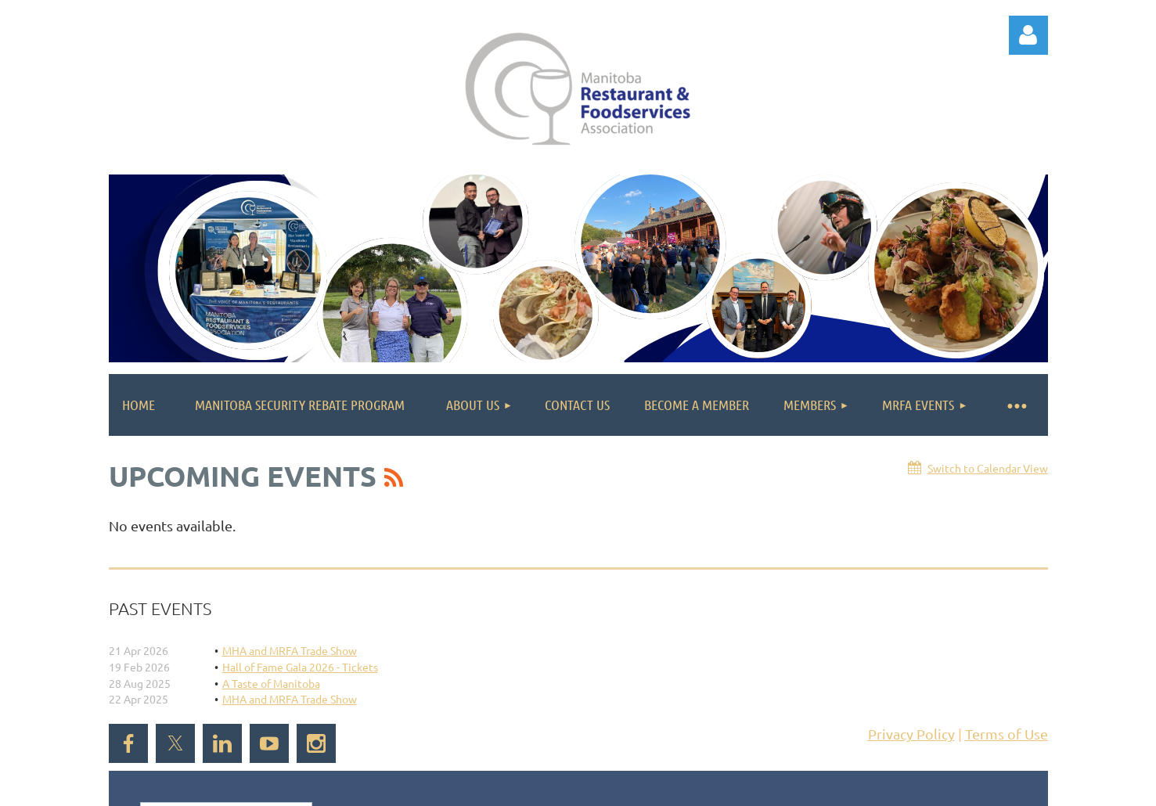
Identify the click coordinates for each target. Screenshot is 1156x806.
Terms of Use (1006, 733)
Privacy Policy (911, 733)
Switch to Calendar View (987, 468)
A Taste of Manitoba (271, 683)
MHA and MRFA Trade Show (289, 650)
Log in (1028, 35)
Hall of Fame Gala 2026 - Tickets (300, 667)
